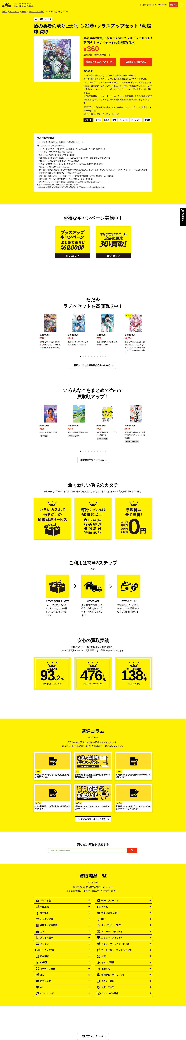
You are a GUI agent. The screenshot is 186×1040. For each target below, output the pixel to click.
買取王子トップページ (92, 1036)
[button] (80, 356)
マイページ (162, 5)
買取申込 (173, 5)
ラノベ (97, 120)
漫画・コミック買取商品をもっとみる (92, 365)
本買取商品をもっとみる (92, 460)
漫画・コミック (45, 19)
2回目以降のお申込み (136, 62)
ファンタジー (136, 120)
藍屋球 (147, 120)
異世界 (106, 120)
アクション (123, 120)
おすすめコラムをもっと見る (92, 819)
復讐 (114, 120)
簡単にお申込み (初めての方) (100, 62)
